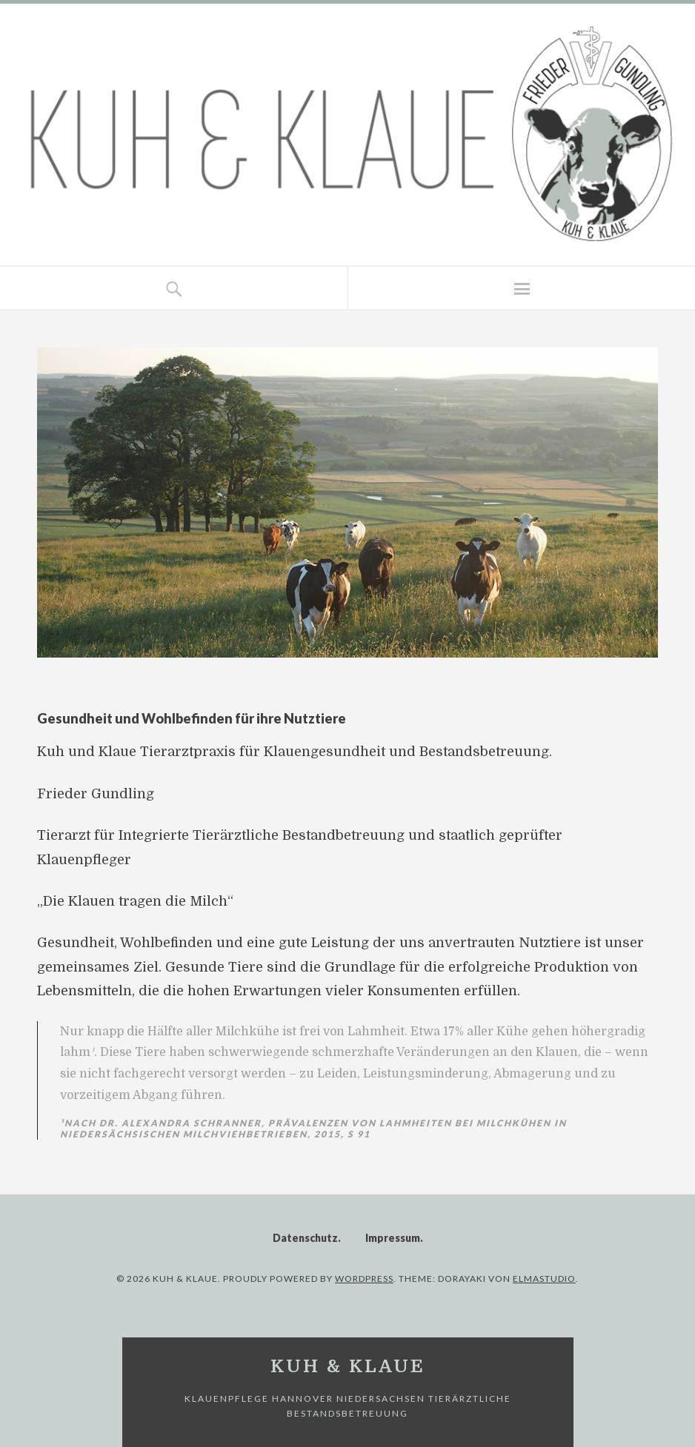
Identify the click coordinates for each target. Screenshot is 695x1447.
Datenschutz (305, 1238)
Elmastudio (544, 1278)
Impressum (392, 1238)
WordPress (364, 1278)
